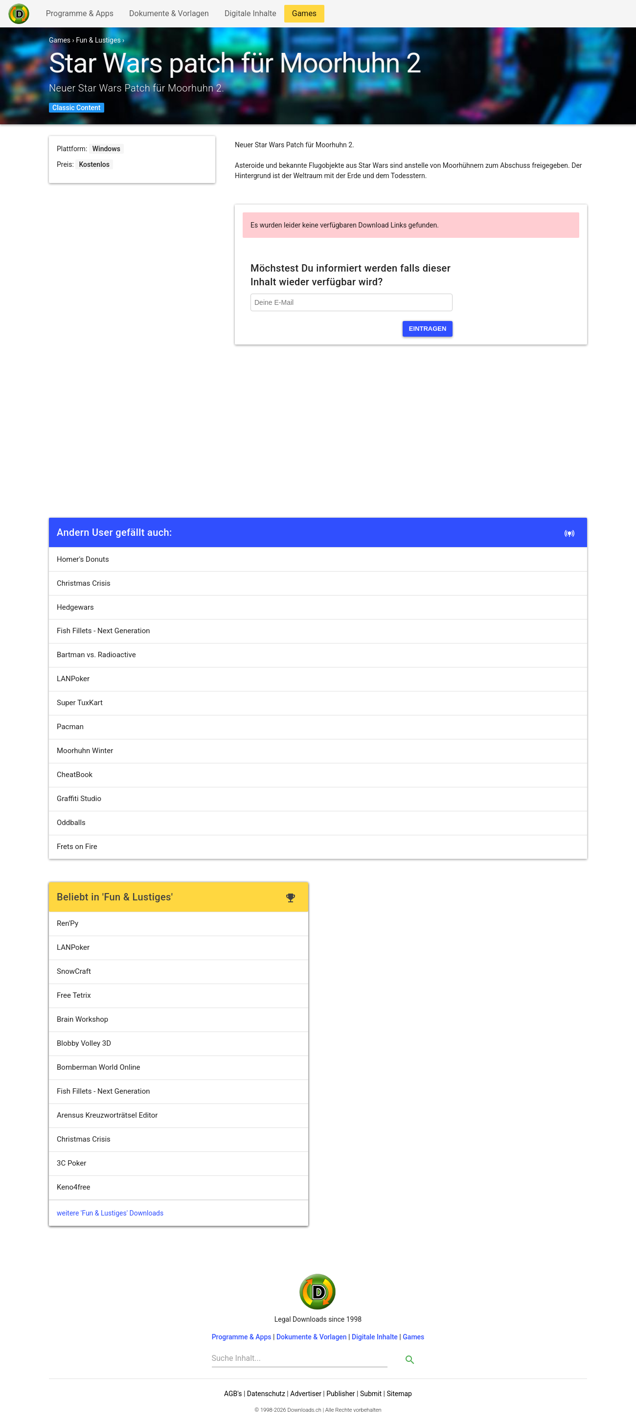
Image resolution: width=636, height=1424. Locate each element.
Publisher (340, 1394)
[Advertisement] (318, 441)
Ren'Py (67, 923)
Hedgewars (75, 607)
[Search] (300, 1358)
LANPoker (73, 678)
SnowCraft (74, 971)
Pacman (70, 726)
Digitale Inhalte (250, 15)
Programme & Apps (79, 15)
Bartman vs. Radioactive (96, 654)
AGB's (233, 1394)
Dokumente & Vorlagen (169, 15)
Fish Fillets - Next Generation (103, 630)
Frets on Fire (77, 846)
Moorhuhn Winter (85, 750)
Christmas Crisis (84, 583)
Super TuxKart (80, 702)
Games (307, 15)
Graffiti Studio (79, 798)
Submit (371, 1394)
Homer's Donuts (83, 559)
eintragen (428, 328)
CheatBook (74, 774)
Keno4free (74, 1187)
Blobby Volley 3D (84, 1043)
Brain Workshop (82, 1019)
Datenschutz (266, 1394)
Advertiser (305, 1394)
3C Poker (71, 1163)
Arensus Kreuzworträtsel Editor (107, 1115)
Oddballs (71, 822)
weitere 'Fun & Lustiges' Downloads (110, 1213)
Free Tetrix (74, 995)
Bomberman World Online (98, 1067)
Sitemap (398, 1394)
